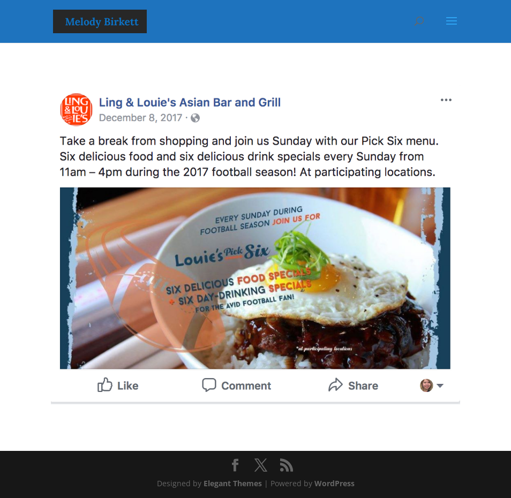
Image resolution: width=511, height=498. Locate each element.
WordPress (334, 483)
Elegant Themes (233, 483)
